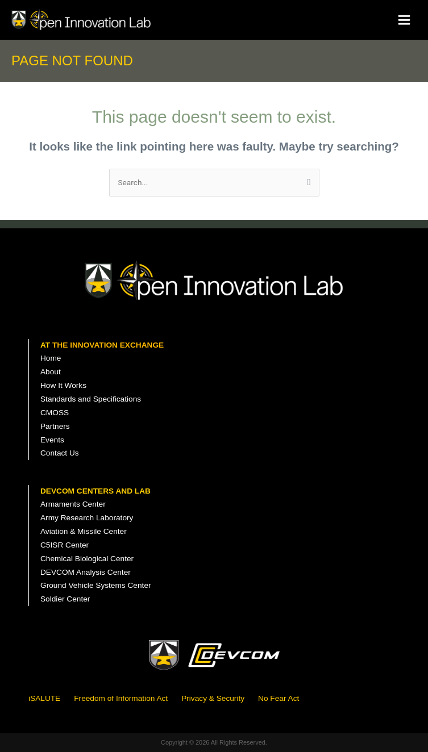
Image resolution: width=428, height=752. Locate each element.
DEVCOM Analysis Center (85, 572)
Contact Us (59, 453)
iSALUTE (44, 698)
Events (52, 440)
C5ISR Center (64, 545)
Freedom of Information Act (121, 698)
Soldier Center (65, 599)
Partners (55, 426)
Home (50, 358)
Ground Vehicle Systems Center (95, 585)
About (50, 371)
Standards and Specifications (90, 399)
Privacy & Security (212, 698)
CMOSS (54, 412)
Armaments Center (73, 504)
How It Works (63, 385)
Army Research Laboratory (86, 517)
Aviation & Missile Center (83, 531)
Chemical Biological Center (87, 558)
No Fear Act (278, 698)
